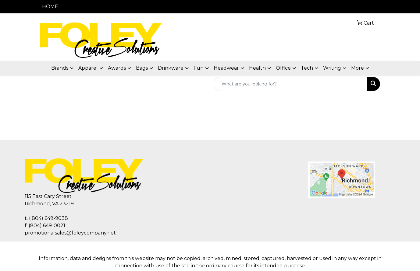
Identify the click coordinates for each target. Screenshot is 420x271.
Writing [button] (332, 68)
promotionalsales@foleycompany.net (70, 233)
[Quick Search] (290, 84)
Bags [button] (142, 68)
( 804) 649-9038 (48, 218)
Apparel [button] (88, 68)
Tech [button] (307, 68)
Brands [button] (59, 68)
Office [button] (283, 68)
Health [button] (257, 68)
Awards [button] (117, 68)
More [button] (357, 68)
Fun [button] (199, 68)
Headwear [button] (226, 68)
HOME (50, 6)
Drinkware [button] (170, 68)
